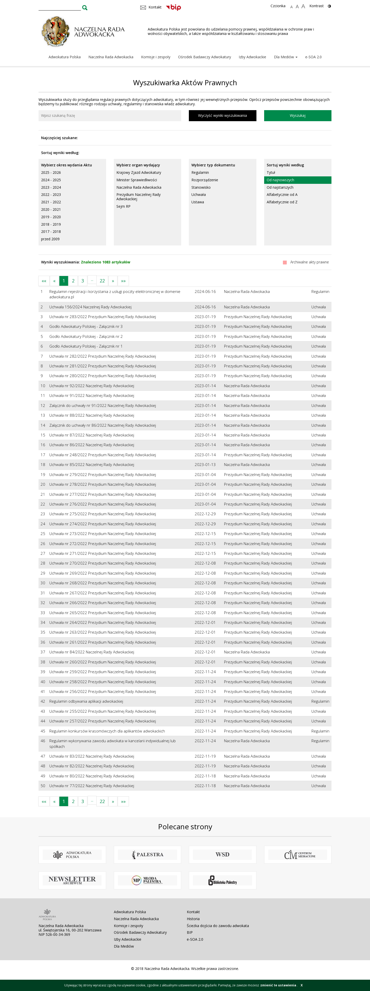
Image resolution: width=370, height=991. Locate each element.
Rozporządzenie (204, 179)
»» (123, 281)
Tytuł (271, 172)
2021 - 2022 (51, 201)
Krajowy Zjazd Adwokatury (138, 172)
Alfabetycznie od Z (282, 201)
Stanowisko (201, 187)
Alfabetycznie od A (282, 194)
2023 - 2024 (51, 187)
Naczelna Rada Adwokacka (110, 56)
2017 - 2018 (51, 231)
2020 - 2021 (51, 209)
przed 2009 (50, 238)
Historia (193, 918)
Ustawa (197, 201)
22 (102, 281)
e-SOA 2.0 (313, 56)
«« (44, 281)
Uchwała (198, 194)
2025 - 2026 (51, 172)
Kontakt (193, 911)
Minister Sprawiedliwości (136, 179)
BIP (190, 932)
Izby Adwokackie (252, 56)
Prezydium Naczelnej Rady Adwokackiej (138, 196)
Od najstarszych (280, 187)
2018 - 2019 (51, 224)
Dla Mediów (286, 56)
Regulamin (200, 172)
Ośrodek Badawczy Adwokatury (204, 56)
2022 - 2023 (51, 194)
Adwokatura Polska (65, 56)
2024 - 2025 (51, 179)
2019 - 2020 (51, 216)
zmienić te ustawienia (278, 985)
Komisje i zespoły (155, 56)
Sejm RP (123, 206)
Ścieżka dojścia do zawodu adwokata (218, 925)
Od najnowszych (280, 179)
